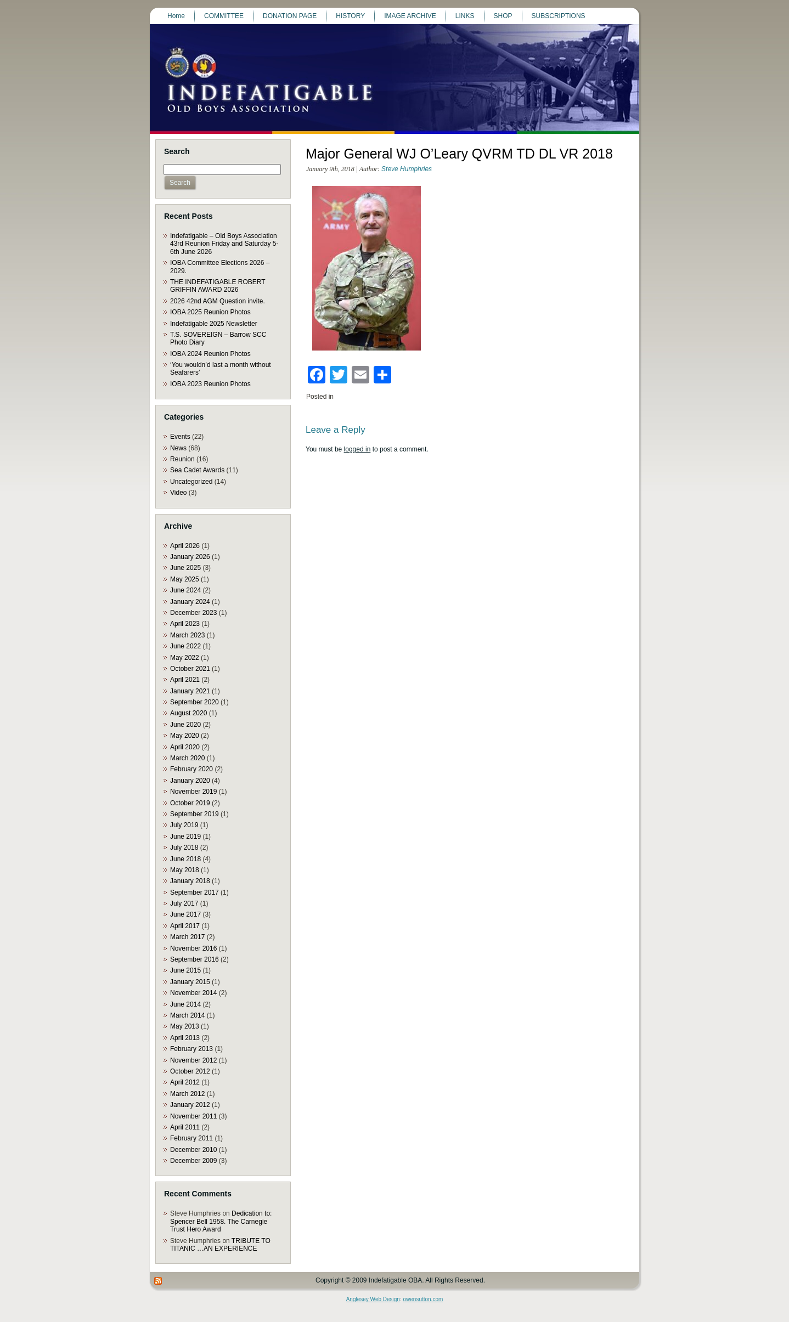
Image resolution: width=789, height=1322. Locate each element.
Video (178, 492)
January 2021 (190, 691)
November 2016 (193, 948)
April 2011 (185, 1127)
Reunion (182, 459)
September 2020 (194, 702)
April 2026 (185, 546)
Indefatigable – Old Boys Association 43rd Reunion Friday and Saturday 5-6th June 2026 (224, 244)
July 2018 (184, 847)
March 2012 (187, 1094)
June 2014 (185, 1004)
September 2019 (194, 814)
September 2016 (194, 959)
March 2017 (187, 937)
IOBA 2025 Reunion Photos (210, 312)
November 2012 (193, 1060)
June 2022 (185, 646)
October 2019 (190, 803)
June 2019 (185, 836)
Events (180, 436)
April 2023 (185, 624)
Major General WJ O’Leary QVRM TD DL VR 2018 (459, 153)
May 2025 (184, 579)
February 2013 (191, 1049)
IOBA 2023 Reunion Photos (210, 384)
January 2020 (190, 780)
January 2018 (190, 881)
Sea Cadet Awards (197, 470)
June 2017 (185, 914)
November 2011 (193, 1116)
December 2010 (193, 1150)
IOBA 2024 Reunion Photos (210, 354)
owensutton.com (423, 1299)
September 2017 (194, 892)
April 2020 (185, 747)
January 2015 (190, 982)
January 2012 (190, 1105)
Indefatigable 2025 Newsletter (213, 323)
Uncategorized (191, 481)
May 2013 (184, 1026)
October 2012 (190, 1071)
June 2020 (185, 724)
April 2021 (185, 679)
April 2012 (185, 1082)
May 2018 (184, 870)
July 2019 (184, 825)
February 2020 (191, 769)
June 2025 (185, 568)
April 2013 (185, 1038)
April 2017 (185, 926)
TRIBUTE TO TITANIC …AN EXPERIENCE (220, 1244)
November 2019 (193, 791)
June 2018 (185, 859)
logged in (357, 449)
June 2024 (185, 590)
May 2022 (184, 658)
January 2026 (190, 557)
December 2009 (193, 1161)
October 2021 (190, 669)
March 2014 (187, 1015)
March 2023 (187, 635)
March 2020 (187, 758)
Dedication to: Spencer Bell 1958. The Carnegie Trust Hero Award (221, 1221)
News (178, 448)
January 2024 (190, 602)
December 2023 (193, 613)
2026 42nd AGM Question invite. (217, 301)
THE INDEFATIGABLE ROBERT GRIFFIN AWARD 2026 (217, 285)
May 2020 (184, 735)
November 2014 (193, 993)
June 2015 (185, 970)
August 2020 (188, 713)
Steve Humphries (406, 169)
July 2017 (184, 903)
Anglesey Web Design (373, 1299)
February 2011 (191, 1138)
